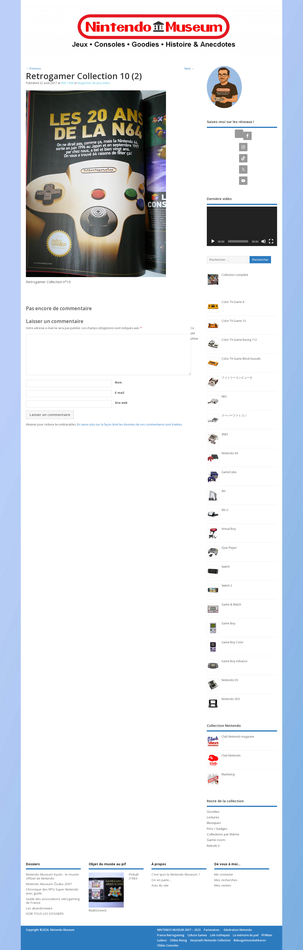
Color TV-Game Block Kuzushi (241, 359)
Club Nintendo (231, 755)
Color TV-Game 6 (233, 302)
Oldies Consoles (167, 945)
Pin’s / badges (217, 829)
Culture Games (197, 935)
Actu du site (160, 885)
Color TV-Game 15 (234, 321)
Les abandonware (39, 908)
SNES (225, 434)
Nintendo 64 (230, 453)
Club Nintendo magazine (238, 737)
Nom (118, 382)
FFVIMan (266, 935)
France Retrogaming (170, 935)
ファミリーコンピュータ (237, 378)
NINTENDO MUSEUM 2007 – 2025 (179, 930)
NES (224, 396)
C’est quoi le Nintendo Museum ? (176, 874)
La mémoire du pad (245, 935)
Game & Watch (231, 604)
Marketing (228, 774)
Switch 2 (227, 586)
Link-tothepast (220, 935)
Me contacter (223, 874)
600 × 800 (67, 83)
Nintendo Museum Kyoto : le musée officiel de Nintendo (52, 876)
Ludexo (162, 940)
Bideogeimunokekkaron (250, 940)
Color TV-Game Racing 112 (239, 340)
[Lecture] (213, 241)
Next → (189, 68)
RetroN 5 (213, 846)
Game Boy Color (232, 642)
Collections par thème (223, 834)
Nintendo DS (230, 680)
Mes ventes (222, 885)
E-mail (119, 393)
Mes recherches (225, 880)
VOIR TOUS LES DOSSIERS (45, 913)
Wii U (225, 510)
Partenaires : (212, 930)
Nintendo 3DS (231, 699)
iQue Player (229, 548)
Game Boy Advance (234, 661)
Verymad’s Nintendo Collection (210, 940)
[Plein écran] (271, 241)
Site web (121, 403)
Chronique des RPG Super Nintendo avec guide (52, 891)
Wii (223, 491)
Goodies (213, 811)
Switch (226, 567)
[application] (242, 226)
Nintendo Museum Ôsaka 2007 (49, 884)
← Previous (33, 68)
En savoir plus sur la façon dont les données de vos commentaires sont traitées (129, 424)
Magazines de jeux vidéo (94, 83)
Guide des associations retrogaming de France (53, 901)
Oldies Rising (178, 940)
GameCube (229, 472)
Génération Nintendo (238, 930)
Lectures (213, 817)
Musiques (214, 823)
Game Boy (228, 623)
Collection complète (235, 275)
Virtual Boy (229, 529)
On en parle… (162, 880)
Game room (216, 840)
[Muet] (263, 241)
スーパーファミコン (234, 415)
